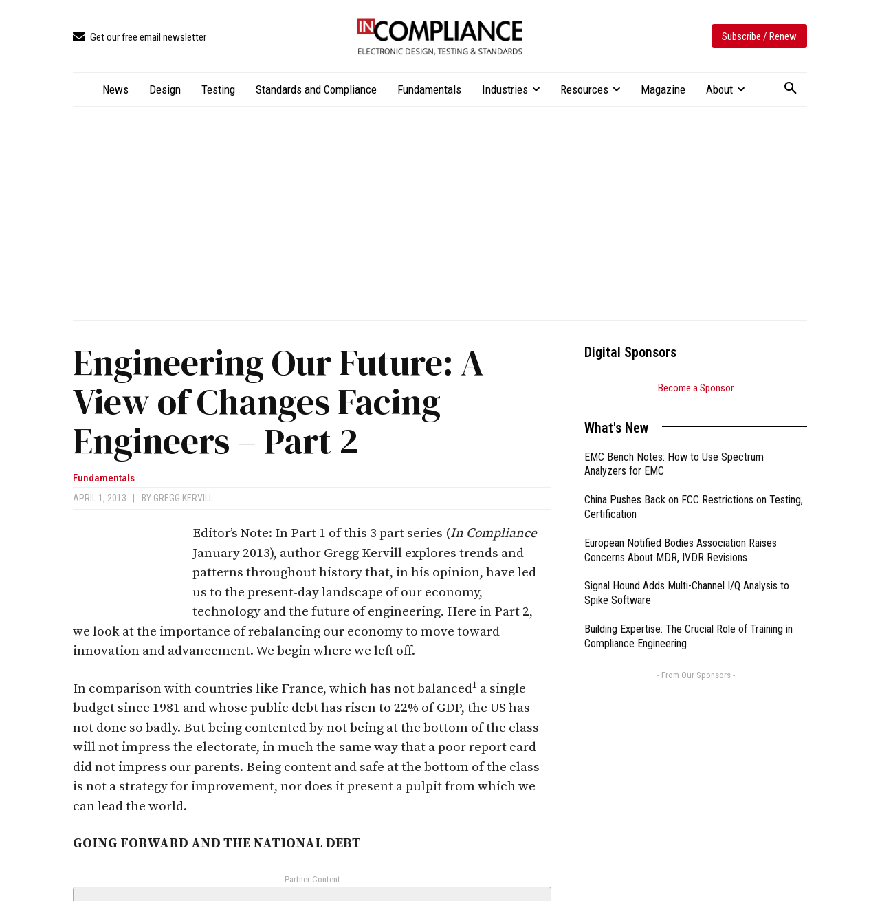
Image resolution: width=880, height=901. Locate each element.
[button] (790, 88)
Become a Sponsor (696, 388)
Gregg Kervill (183, 497)
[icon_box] (139, 37)
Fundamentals (104, 478)
